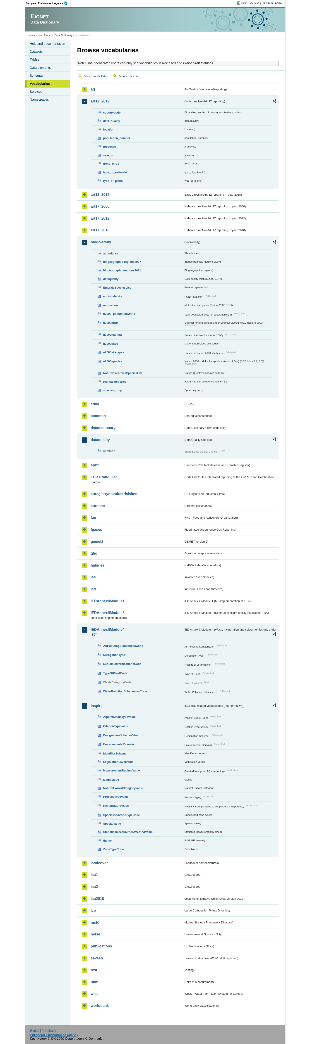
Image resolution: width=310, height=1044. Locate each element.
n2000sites (110, 343)
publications (101, 946)
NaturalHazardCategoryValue (123, 788)
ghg (94, 553)
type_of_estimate (115, 172)
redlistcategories (114, 381)
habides (97, 565)
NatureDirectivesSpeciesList (122, 373)
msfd (95, 922)
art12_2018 (100, 195)
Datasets (36, 51)
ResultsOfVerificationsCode (122, 664)
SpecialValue (112, 823)
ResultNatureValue (116, 805)
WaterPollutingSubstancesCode (125, 691)
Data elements (40, 67)
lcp (93, 910)
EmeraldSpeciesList (117, 287)
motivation (110, 305)
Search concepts (128, 76)
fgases (96, 529)
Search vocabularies (96, 76)
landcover (99, 863)
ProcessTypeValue (116, 796)
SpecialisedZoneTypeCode (121, 815)
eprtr (95, 465)
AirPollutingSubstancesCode (123, 646)
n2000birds (111, 323)
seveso (97, 958)
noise (95, 934)
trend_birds (111, 163)
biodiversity (101, 242)
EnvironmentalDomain (118, 744)
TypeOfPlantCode (115, 673)
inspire (97, 706)
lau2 (94, 887)
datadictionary (103, 428)
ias (93, 577)
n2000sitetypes (113, 352)
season (108, 155)
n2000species (112, 361)
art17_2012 (100, 218)
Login (244, 3)
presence (109, 146)
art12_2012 (100, 101)
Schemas (36, 75)
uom (95, 982)
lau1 (94, 875)
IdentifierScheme (115, 753)
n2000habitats (113, 334)
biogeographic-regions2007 (122, 261)
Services (36, 91)
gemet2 (97, 541)
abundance (111, 253)
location (108, 129)
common (98, 416)
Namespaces (39, 99)
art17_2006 (100, 206)
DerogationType (114, 655)
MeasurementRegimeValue (121, 770)
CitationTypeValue (115, 726)
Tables (34, 59)
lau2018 (97, 899)
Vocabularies (40, 83)
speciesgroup (112, 390)
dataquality (111, 279)
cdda (95, 404)
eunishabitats (112, 296)
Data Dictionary (63, 35)
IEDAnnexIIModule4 (108, 629)
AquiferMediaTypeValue (119, 717)
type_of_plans (113, 181)
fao (93, 518)
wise (95, 994)
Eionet (47, 35)
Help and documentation (47, 43)
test (94, 970)
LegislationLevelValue (118, 762)
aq (93, 89)
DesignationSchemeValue (121, 735)
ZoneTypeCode (113, 849)
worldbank (100, 1006)
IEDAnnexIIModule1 (108, 601)
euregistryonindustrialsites (114, 494)
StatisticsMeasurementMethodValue (128, 832)
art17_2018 (100, 230)
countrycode (112, 112)
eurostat (98, 506)
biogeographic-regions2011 (122, 270)
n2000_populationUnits (119, 314)
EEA (48, 3)
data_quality (111, 121)
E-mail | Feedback (43, 1030)
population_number (116, 138)
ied (93, 589)
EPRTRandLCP (104, 477)
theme (107, 840)
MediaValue (111, 779)
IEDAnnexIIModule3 (108, 613)
